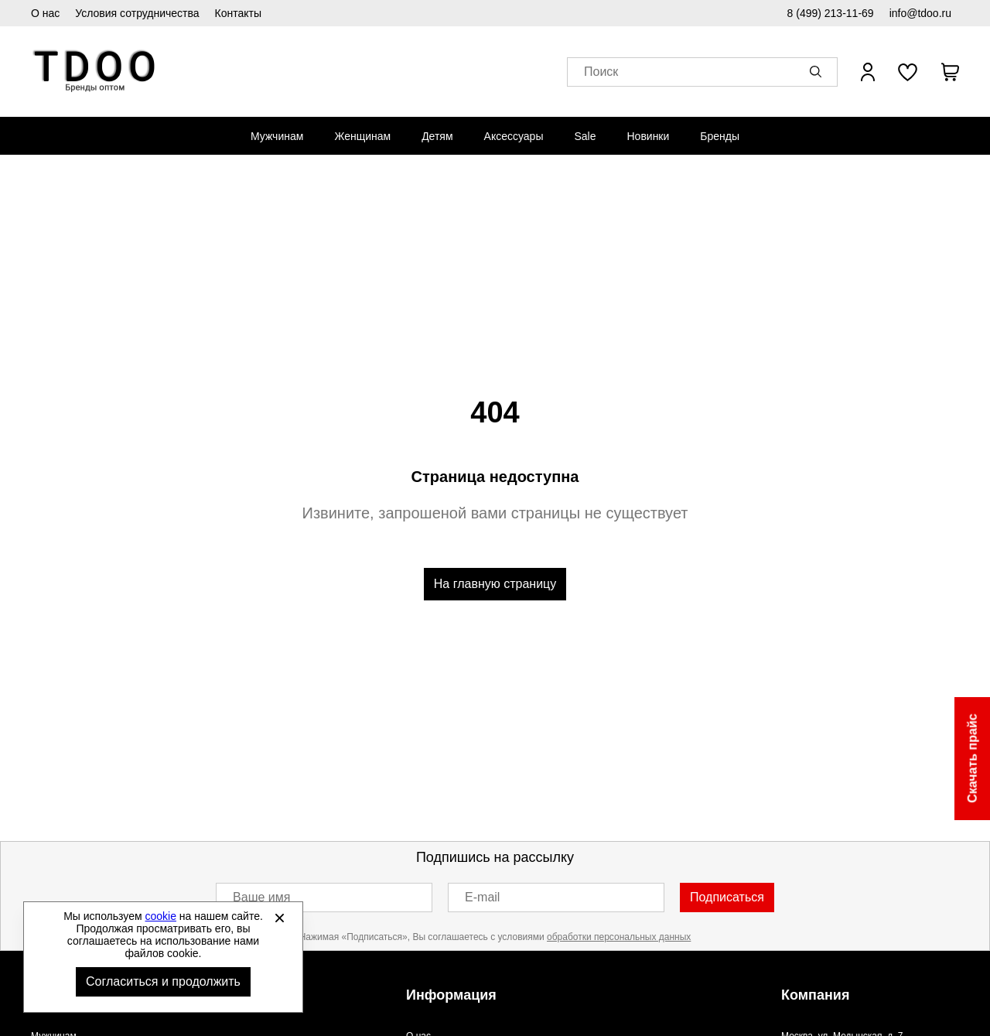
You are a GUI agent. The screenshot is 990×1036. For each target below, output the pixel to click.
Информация (451, 995)
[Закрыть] (279, 917)
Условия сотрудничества (137, 13)
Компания (815, 995)
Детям (437, 136)
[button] (818, 72)
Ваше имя (261, 897)
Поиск (601, 72)
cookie (160, 916)
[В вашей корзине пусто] (949, 72)
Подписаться (727, 897)
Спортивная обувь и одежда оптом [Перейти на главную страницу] (95, 72)
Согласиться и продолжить (163, 981)
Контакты (238, 13)
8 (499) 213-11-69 (830, 13)
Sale (585, 136)
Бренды (719, 136)
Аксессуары (514, 136)
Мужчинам (277, 136)
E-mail (482, 897)
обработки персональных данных (619, 937)
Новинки (647, 136)
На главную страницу (495, 583)
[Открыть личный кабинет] (868, 72)
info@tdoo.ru (920, 13)
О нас (45, 13)
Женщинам (362, 136)
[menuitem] (277, 136)
